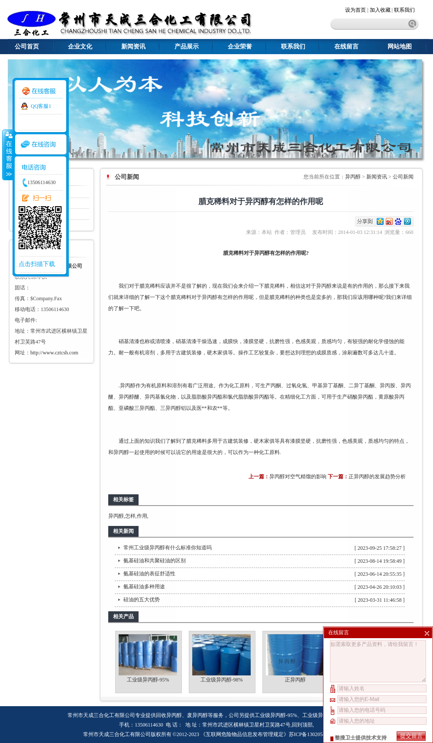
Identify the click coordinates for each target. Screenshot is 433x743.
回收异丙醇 (169, 715)
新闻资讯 (133, 46)
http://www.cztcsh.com (54, 353)
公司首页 (27, 46)
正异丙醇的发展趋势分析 (377, 477)
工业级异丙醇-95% (148, 680)
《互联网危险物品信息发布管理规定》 (244, 734)
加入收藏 (380, 10)
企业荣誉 (240, 46)
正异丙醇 (295, 680)
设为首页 (356, 10)
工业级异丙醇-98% (221, 680)
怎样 (130, 516)
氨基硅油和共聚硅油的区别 (154, 561)
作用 (142, 516)
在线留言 (346, 46)
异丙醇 (353, 177)
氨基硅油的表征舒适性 (149, 574)
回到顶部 (302, 725)
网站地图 (400, 46)
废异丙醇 (197, 715)
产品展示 (186, 46)
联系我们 (404, 10)
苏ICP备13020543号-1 (313, 734)
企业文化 (80, 46)
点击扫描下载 (37, 264)
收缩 (7, 154)
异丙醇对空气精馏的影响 (297, 477)
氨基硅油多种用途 (144, 587)
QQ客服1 (41, 106)
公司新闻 (403, 177)
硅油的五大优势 (141, 600)
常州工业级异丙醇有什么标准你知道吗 (167, 548)
